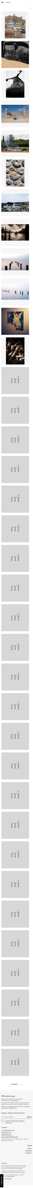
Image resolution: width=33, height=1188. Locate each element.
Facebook (29, 1151)
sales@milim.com (6, 1135)
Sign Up (29, 1117)
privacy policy (8, 1122)
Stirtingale (8, 1178)
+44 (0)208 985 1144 (7, 1130)
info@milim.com (6, 1132)
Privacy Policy (11, 1176)
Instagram (28, 1153)
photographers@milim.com (9, 1137)
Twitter (29, 1148)
